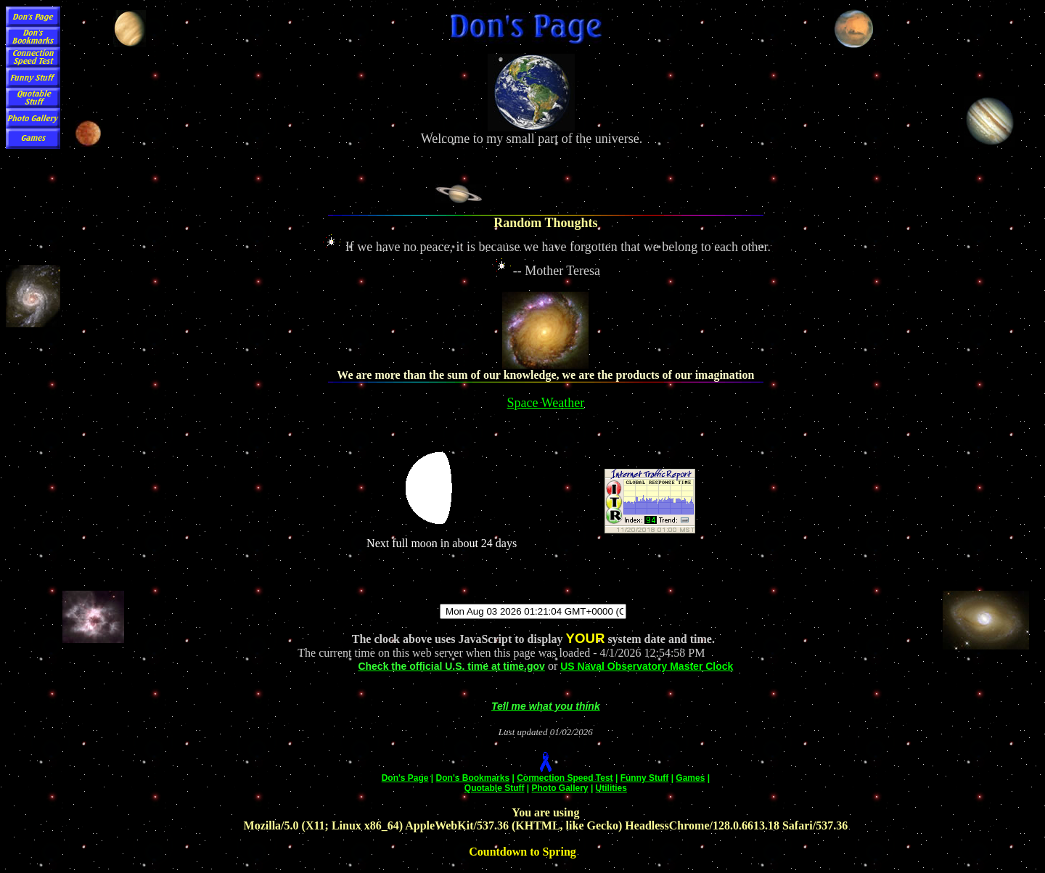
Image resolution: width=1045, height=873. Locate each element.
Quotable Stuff (494, 788)
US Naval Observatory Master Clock (646, 666)
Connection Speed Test (564, 778)
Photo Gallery (560, 788)
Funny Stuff (644, 778)
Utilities (611, 788)
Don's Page (405, 778)
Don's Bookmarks (473, 778)
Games (690, 778)
